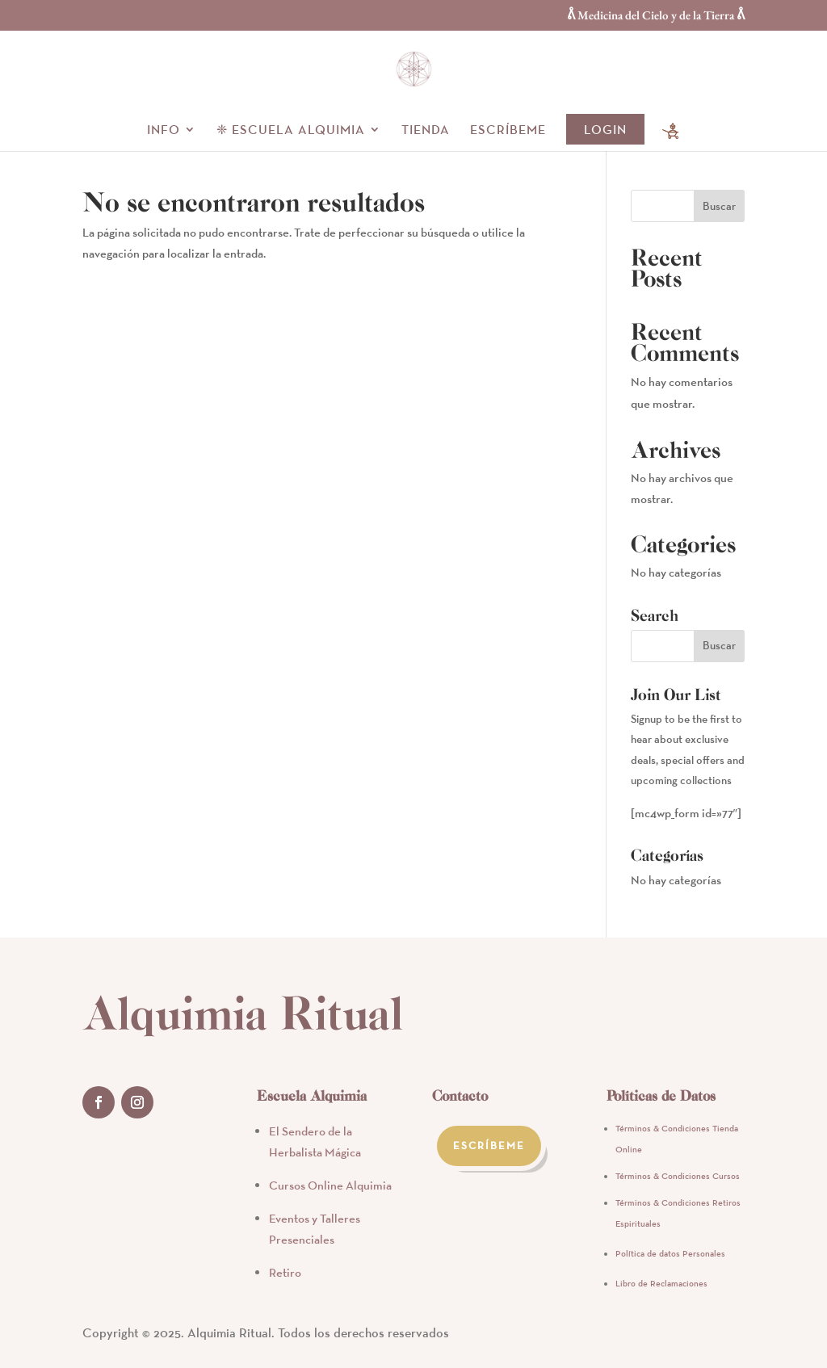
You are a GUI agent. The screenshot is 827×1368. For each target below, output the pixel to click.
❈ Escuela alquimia (290, 130)
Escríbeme (508, 130)
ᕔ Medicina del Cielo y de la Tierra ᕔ (656, 16)
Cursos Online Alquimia (330, 1185)
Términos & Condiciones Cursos (677, 1175)
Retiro (285, 1272)
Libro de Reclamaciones (661, 1283)
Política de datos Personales (670, 1253)
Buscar (719, 206)
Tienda (425, 130)
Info (163, 130)
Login (605, 129)
